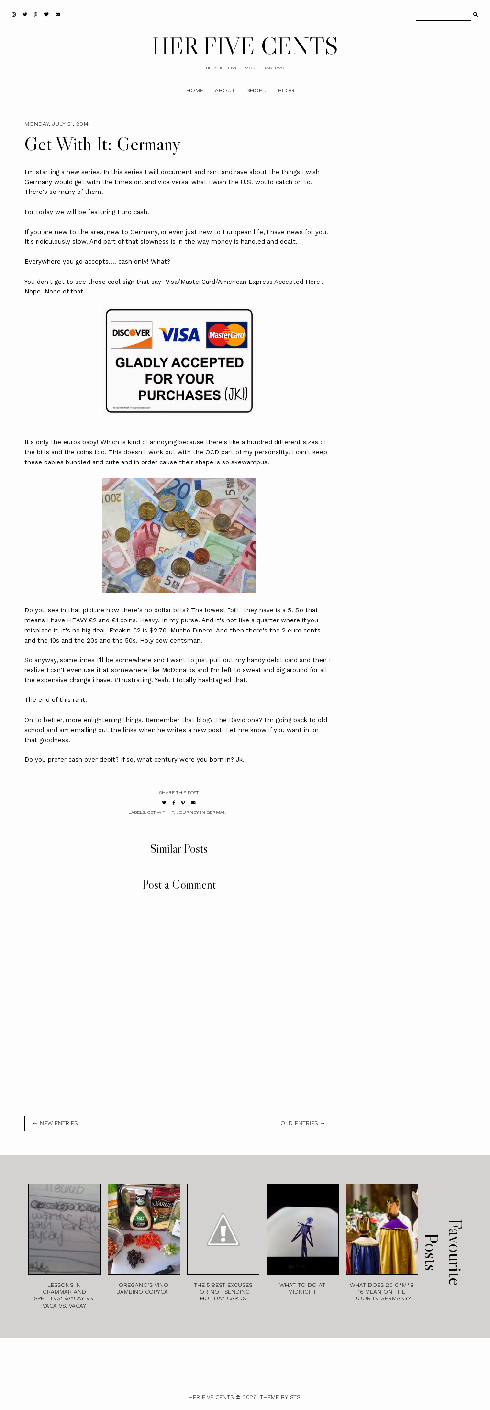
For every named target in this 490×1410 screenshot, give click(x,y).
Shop (254, 90)
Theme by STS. (280, 1397)
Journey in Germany (202, 812)
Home (194, 90)
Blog (286, 90)
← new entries (55, 1123)
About (225, 90)
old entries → (302, 1123)
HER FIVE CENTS (245, 45)
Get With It (160, 812)
